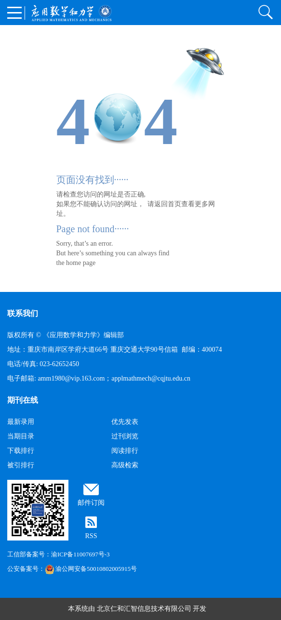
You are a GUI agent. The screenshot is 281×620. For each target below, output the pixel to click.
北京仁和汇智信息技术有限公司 (144, 608)
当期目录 (20, 436)
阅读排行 (124, 450)
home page (80, 262)
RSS (91, 536)
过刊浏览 (124, 436)
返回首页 (167, 204)
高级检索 (124, 465)
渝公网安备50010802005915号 (91, 568)
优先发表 (124, 421)
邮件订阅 (91, 502)
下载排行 (20, 450)
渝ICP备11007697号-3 (80, 554)
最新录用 (20, 421)
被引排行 (20, 465)
